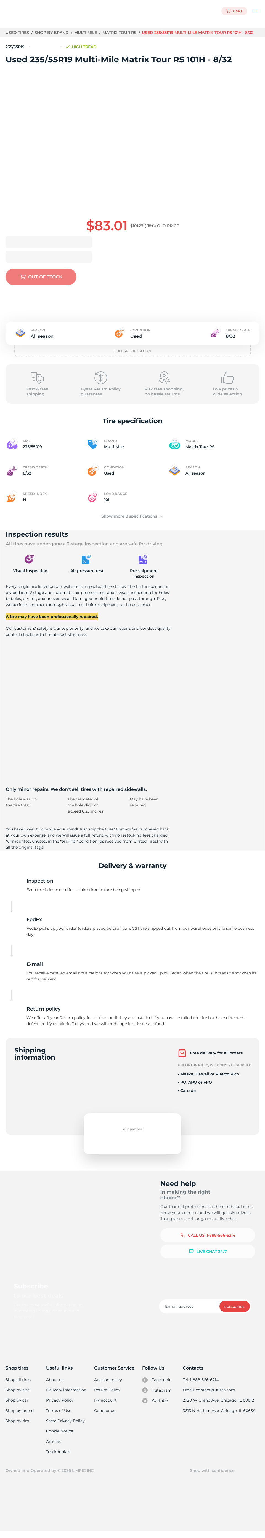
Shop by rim (17, 1427)
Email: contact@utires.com (209, 1396)
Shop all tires (18, 1385)
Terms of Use (59, 1416)
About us (55, 1385)
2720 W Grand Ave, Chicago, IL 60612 (219, 1406)
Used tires (18, 32)
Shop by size (18, 1396)
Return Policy (107, 1396)
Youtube (155, 1407)
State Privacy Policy (65, 1427)
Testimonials (59, 1458)
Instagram (157, 1396)
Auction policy (108, 1385)
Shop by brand (52, 32)
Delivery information (66, 1396)
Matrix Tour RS (121, 32)
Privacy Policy (60, 1406)
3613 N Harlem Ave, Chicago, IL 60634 (219, 1416)
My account (105, 1406)
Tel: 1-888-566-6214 (201, 1385)
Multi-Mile (86, 32)
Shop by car (17, 1406)
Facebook (156, 1386)
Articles (54, 1447)
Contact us (104, 1416)
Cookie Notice (60, 1437)
